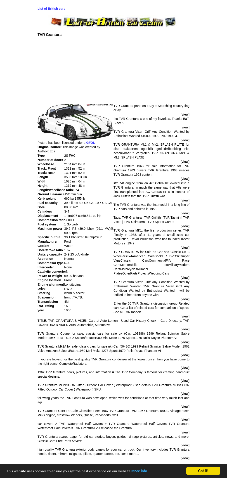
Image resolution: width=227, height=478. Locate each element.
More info (139, 471)
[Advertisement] (76, 72)
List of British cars (51, 8)
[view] (184, 114)
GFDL (90, 142)
